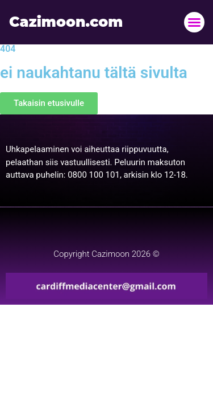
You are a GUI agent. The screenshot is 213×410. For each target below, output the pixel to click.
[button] (194, 22)
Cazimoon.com (66, 21)
